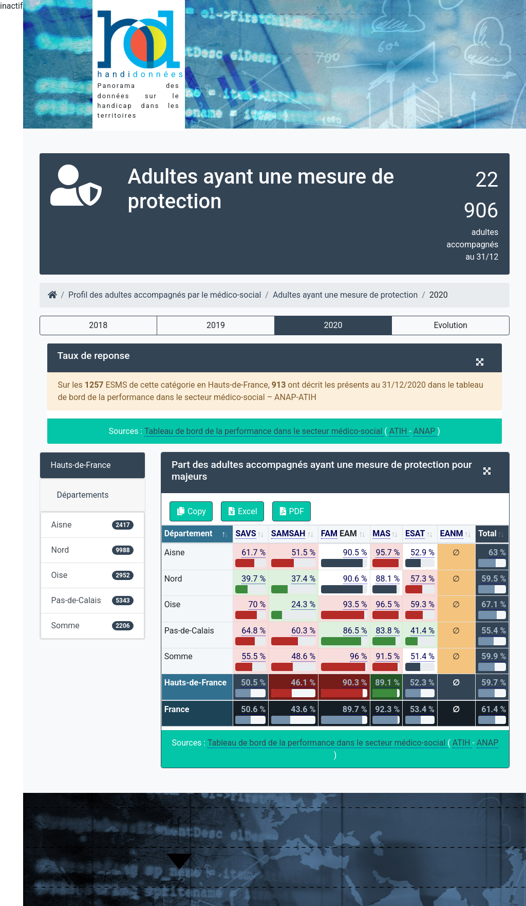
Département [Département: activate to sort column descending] (188, 533)
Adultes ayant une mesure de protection (345, 295)
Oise (92, 575)
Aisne (92, 525)
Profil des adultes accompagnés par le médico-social (164, 295)
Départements (83, 495)
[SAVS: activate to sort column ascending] (251, 534)
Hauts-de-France (81, 465)
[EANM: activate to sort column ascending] (457, 534)
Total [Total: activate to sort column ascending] (487, 533)
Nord (92, 550)
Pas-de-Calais (92, 600)
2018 (98, 325)
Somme (92, 625)
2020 (333, 325)
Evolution (450, 325)
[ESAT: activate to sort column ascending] (420, 534)
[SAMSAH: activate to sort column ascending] (293, 534)
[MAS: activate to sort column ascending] (386, 534)
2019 (215, 325)
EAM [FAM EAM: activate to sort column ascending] (339, 534)
